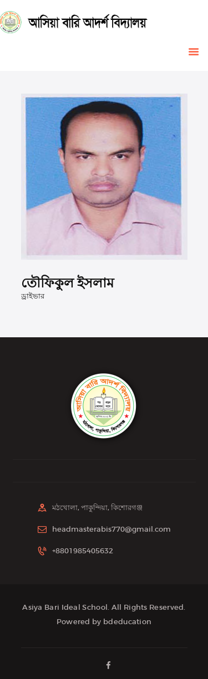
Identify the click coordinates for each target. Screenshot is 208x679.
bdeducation (127, 621)
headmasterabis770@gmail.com (111, 529)
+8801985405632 (82, 550)
